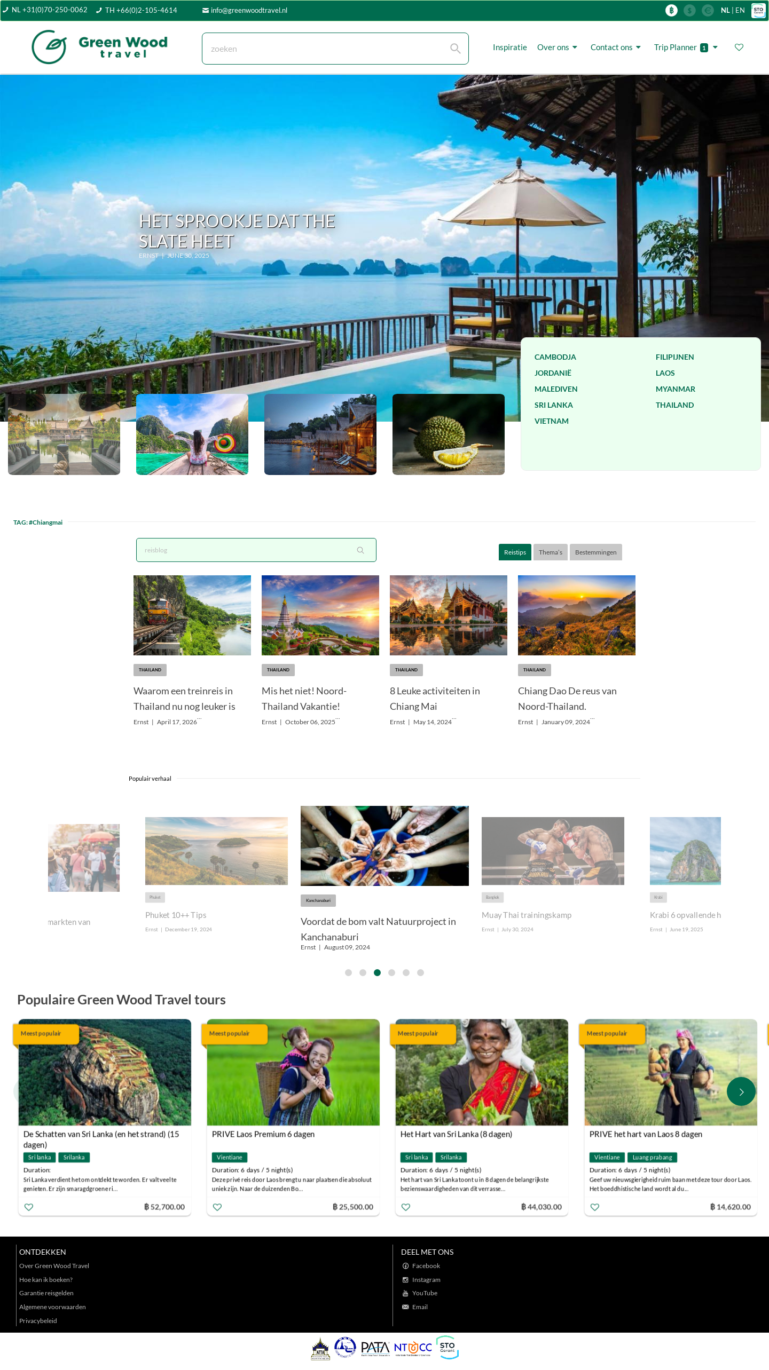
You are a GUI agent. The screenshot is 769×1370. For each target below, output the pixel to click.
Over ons (558, 47)
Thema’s (550, 552)
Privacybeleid (38, 1321)
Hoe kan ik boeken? (46, 1280)
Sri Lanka (554, 404)
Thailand (675, 404)
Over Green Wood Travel (54, 1266)
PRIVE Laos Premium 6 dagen (263, 1133)
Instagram (426, 1280)
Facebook (426, 1266)
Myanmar (675, 388)
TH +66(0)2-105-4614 (141, 10)
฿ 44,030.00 (541, 1205)
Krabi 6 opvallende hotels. (695, 915)
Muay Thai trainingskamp (527, 915)
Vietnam (552, 420)
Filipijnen (675, 356)
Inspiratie (510, 47)
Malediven (556, 388)
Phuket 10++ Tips (176, 915)
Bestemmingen (596, 552)
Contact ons (617, 47)
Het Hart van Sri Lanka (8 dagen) (457, 1133)
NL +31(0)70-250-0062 (50, 9)
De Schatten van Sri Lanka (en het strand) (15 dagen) (101, 1135)
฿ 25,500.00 (353, 1205)
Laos (665, 372)
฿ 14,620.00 (730, 1205)
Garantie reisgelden (46, 1293)
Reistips (515, 552)
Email (420, 1307)
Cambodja (555, 356)
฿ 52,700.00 (164, 1205)
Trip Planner (687, 47)
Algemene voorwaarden (52, 1307)
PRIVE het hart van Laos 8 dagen (645, 1133)
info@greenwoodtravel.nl (249, 10)
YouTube (424, 1293)
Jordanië (553, 372)
